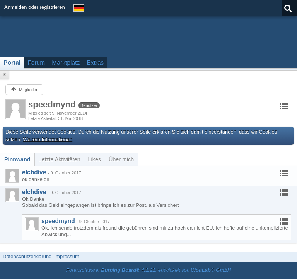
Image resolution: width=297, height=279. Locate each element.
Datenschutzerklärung (27, 256)
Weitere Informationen (48, 139)
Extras (95, 62)
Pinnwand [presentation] (17, 159)
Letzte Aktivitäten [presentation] (59, 159)
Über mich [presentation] (121, 159)
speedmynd (58, 221)
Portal (11, 62)
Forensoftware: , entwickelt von (148, 270)
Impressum (66, 256)
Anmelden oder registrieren (34, 7)
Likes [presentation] (94, 159)
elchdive (34, 172)
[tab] (17, 159)
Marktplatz (66, 62)
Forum (36, 62)
